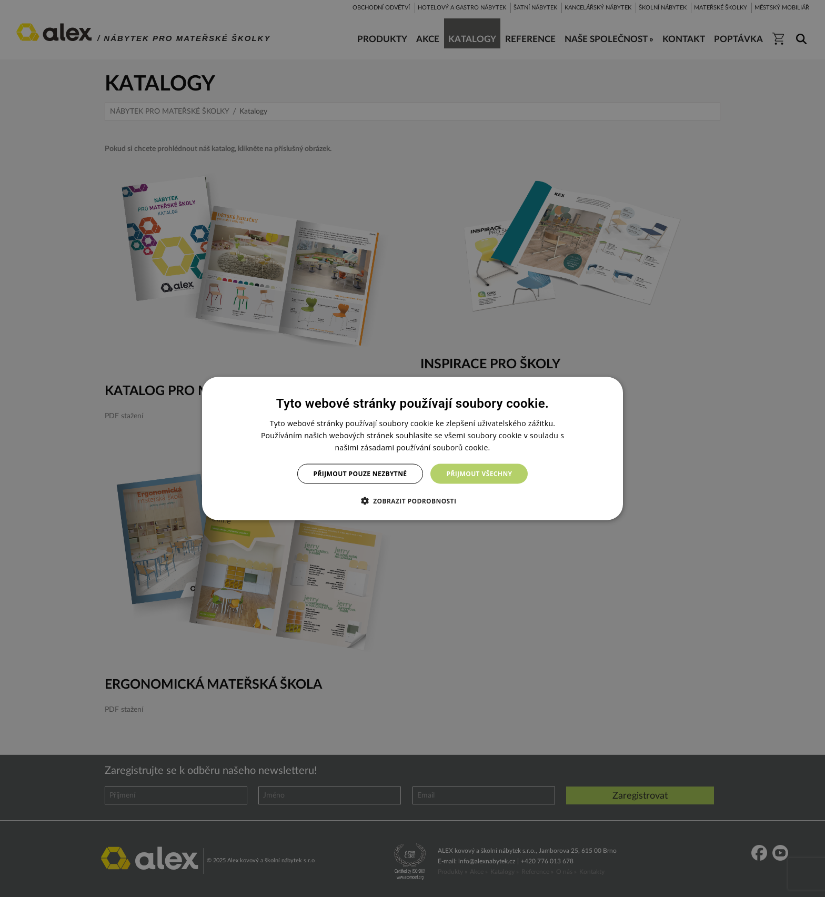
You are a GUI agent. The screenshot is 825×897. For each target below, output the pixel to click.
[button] (413, 501)
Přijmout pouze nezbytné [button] (360, 473)
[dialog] (412, 448)
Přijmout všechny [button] (479, 473)
